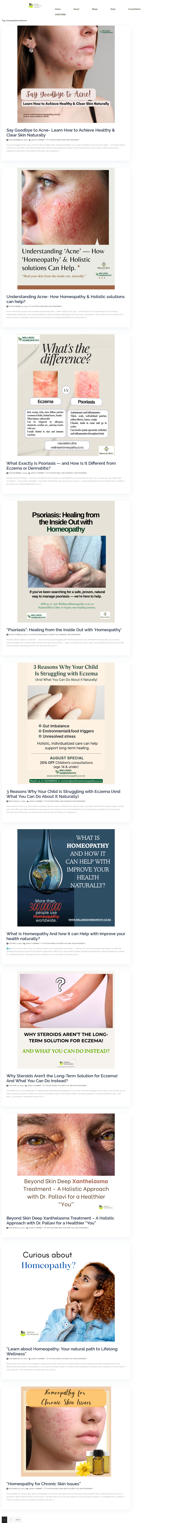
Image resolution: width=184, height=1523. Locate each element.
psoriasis (69, 473)
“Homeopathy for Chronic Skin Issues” (43, 1483)
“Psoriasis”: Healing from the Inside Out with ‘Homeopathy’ (64, 629)
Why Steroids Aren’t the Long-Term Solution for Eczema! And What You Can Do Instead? (62, 1078)
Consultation (134, 9)
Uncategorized (72, 140)
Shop (112, 9)
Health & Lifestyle (50, 634)
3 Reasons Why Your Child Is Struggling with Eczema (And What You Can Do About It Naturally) (63, 794)
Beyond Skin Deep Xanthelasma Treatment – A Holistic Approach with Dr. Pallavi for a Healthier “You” (60, 1220)
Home (58, 9)
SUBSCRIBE (60, 14)
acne (63, 140)
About (76, 9)
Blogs (95, 9)
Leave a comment (38, 140)
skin (58, 140)
